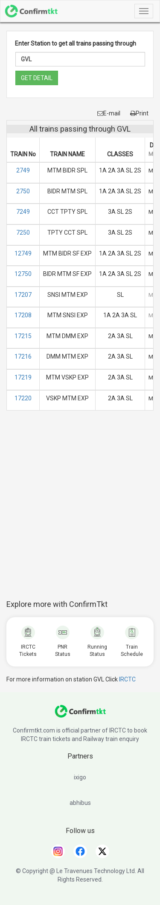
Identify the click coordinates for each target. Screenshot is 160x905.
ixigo (80, 777)
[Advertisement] (80, 509)
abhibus (80, 802)
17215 (23, 336)
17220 (23, 398)
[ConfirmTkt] (80, 715)
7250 (23, 232)
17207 (23, 294)
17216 (23, 356)
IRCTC (127, 679)
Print (139, 113)
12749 (23, 253)
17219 (23, 377)
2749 (23, 170)
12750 (23, 273)
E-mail (108, 113)
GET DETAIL (36, 78)
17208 (23, 315)
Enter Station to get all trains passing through (75, 43)
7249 (23, 211)
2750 (23, 191)
